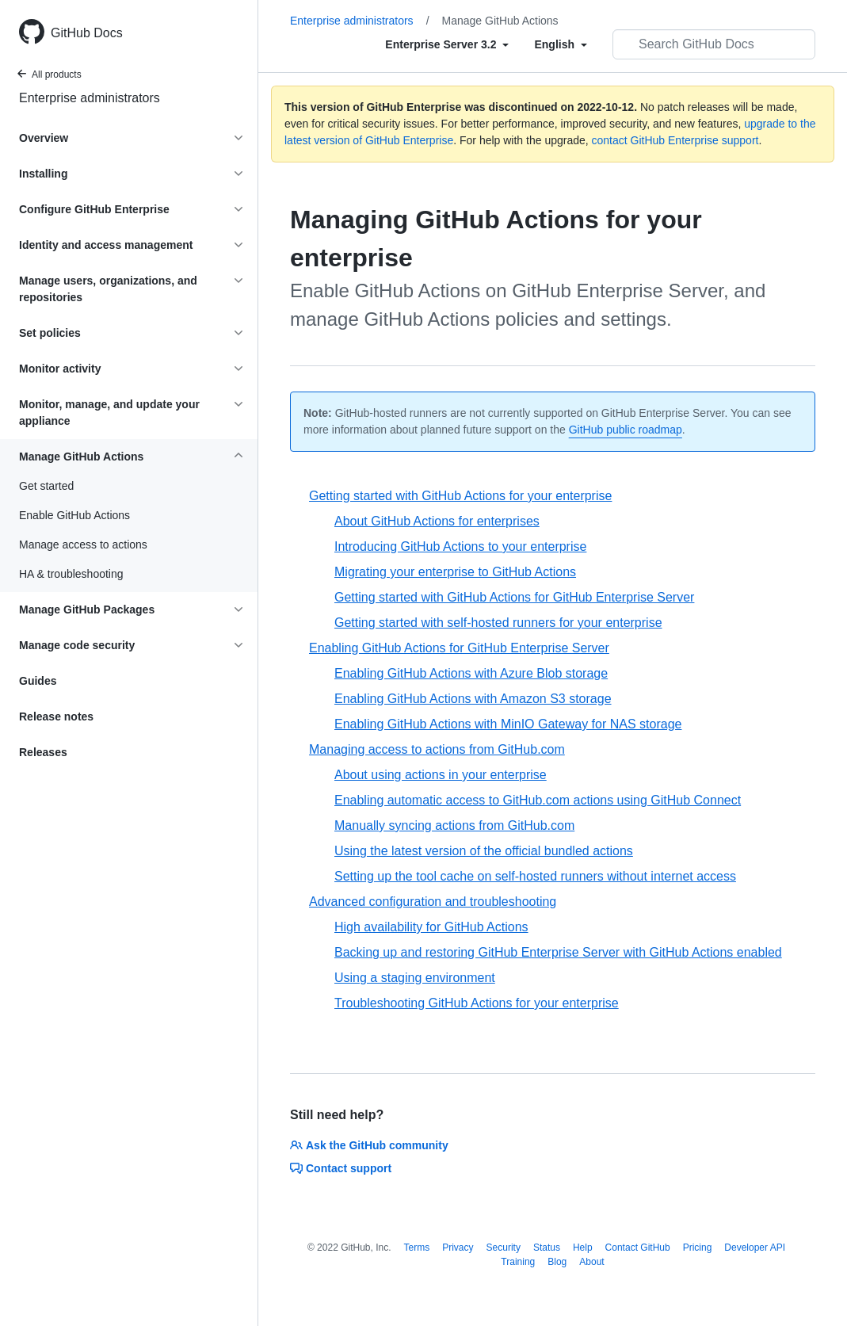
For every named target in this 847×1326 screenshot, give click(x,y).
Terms (417, 1247)
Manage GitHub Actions (500, 20)
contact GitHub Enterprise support (675, 140)
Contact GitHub (637, 1247)
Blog (557, 1261)
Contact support (340, 1168)
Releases (43, 752)
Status (546, 1247)
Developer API (754, 1247)
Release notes (56, 716)
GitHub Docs (87, 33)
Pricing (697, 1247)
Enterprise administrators (89, 98)
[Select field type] (446, 44)
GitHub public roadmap (625, 429)
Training (518, 1261)
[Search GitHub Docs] (713, 44)
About (591, 1261)
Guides (37, 680)
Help (583, 1247)
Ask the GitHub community (369, 1145)
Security (503, 1247)
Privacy (457, 1247)
